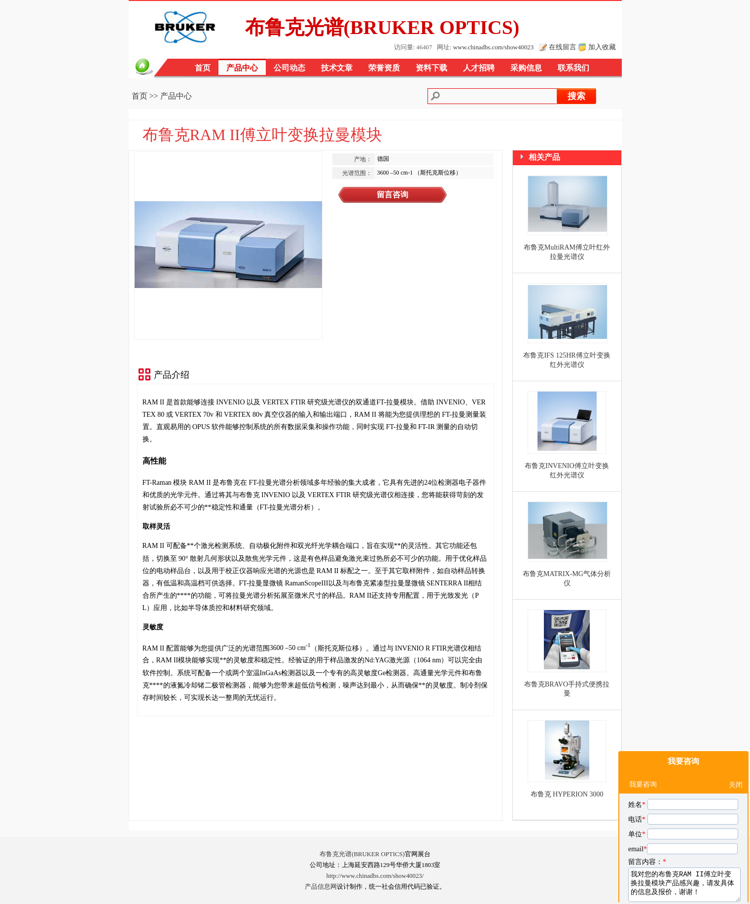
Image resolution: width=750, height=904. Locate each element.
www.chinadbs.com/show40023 (493, 47)
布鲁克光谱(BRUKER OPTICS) (362, 854)
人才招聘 (479, 68)
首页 (203, 68)
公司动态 (289, 68)
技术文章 (337, 68)
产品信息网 (321, 886)
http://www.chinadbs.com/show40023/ (375, 875)
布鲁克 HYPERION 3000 (567, 794)
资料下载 (431, 68)
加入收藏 (602, 47)
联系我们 (573, 68)
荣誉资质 (384, 68)
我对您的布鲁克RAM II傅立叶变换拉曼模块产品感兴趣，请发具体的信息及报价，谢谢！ (684, 833)
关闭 (736, 733)
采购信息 (526, 68)
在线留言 (562, 47)
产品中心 (242, 68)
